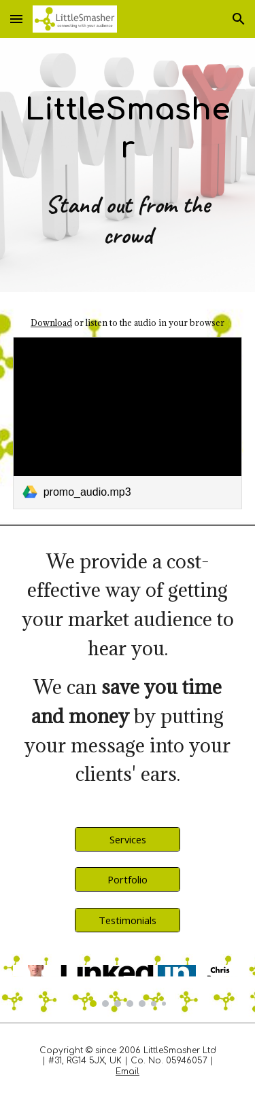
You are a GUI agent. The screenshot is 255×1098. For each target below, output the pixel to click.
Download (51, 322)
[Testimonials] (127, 919)
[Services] (127, 839)
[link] (128, 423)
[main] (128, 165)
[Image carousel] (128, 986)
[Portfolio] (127, 879)
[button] (16, 18)
